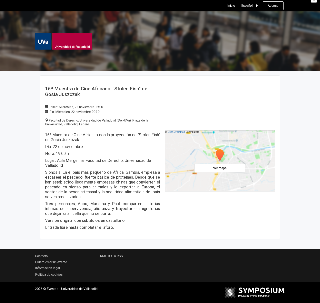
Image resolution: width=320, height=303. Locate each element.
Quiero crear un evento (51, 262)
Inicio (231, 6)
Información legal (47, 268)
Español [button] (250, 5)
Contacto (41, 256)
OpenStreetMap (176, 131)
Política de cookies (49, 274)
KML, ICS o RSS (111, 256)
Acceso (273, 6)
